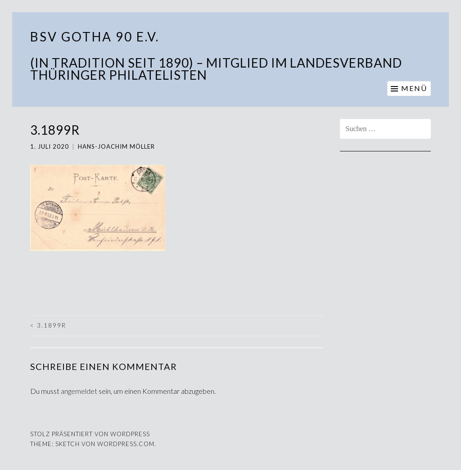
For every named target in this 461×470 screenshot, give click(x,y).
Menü (414, 88)
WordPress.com (125, 443)
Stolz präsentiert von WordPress (90, 434)
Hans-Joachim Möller (116, 146)
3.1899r (48, 325)
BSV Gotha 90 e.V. (94, 36)
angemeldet (79, 391)
